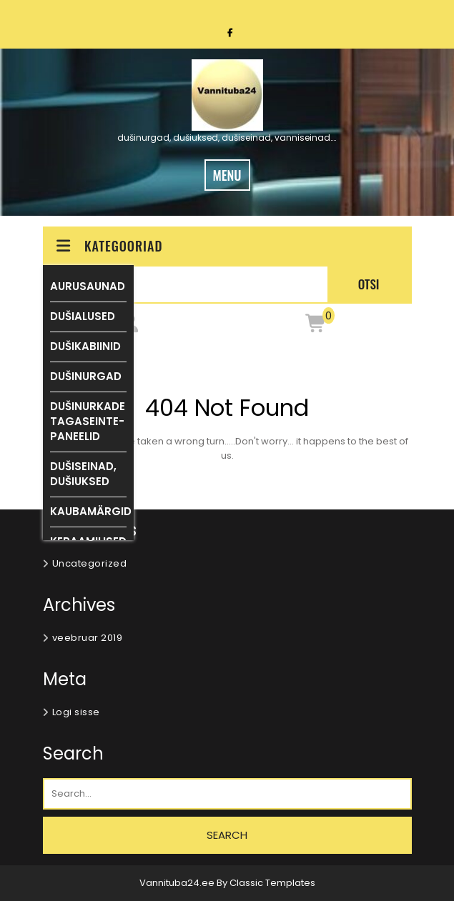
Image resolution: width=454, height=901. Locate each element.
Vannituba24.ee (178, 883)
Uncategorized (89, 563)
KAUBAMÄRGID (91, 511)
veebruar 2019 (87, 637)
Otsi (369, 284)
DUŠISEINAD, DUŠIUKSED (83, 474)
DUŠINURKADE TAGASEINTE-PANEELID (87, 421)
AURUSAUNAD (87, 286)
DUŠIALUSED (82, 316)
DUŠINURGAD (86, 376)
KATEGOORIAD (108, 246)
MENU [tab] (227, 175)
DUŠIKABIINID (85, 346)
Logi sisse (76, 712)
